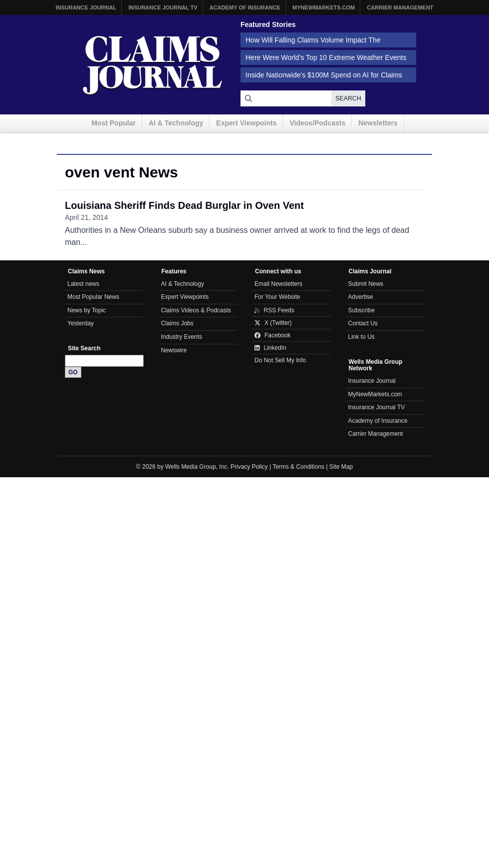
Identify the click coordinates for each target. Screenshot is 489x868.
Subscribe (361, 310)
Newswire (174, 350)
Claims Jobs (177, 323)
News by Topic (86, 310)
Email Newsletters (278, 283)
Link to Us (361, 336)
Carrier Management (400, 7)
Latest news (83, 283)
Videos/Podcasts (317, 123)
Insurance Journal (85, 7)
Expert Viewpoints (246, 123)
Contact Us (363, 323)
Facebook (272, 335)
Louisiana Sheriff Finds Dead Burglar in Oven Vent (184, 205)
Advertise (360, 296)
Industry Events (182, 336)
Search (348, 98)
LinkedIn (270, 347)
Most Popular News (93, 296)
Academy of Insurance (245, 7)
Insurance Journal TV (163, 7)
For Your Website (277, 296)
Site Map (341, 466)
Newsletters (378, 123)
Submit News (366, 283)
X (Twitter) (273, 322)
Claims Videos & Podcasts (196, 310)
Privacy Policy (249, 466)
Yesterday (80, 323)
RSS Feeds (274, 310)
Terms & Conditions (298, 466)
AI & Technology (176, 123)
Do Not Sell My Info (280, 360)
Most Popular (113, 123)
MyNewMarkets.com (323, 7)
